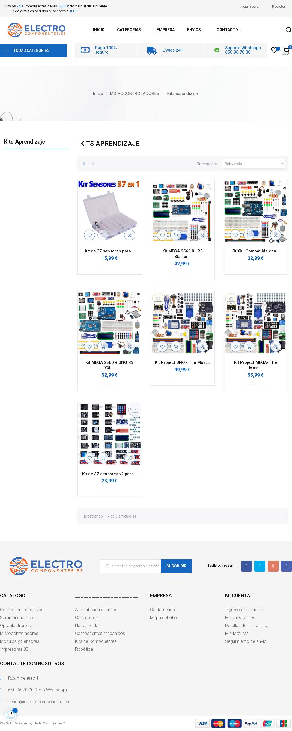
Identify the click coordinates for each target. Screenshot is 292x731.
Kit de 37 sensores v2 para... (109, 473)
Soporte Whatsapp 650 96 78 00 (243, 50)
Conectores (86, 617)
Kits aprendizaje (24, 141)
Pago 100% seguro (106, 50)
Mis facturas (237, 633)
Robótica (84, 649)
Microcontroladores (19, 633)
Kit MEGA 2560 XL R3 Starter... (182, 254)
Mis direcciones (240, 617)
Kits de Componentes (96, 641)
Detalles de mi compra (247, 625)
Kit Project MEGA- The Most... (255, 365)
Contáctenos (162, 609)
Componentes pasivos (21, 609)
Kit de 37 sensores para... (109, 251)
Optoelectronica (15, 625)
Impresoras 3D (14, 649)
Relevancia (255, 164)
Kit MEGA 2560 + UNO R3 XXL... (109, 365)
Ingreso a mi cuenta (244, 609)
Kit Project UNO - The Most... (182, 362)
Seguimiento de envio (246, 641)
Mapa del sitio (163, 617)
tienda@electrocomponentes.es (39, 701)
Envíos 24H (173, 50)
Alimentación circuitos (96, 609)
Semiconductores (17, 617)
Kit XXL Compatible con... (255, 251)
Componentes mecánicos (100, 633)
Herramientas (88, 625)
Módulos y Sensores (19, 641)
